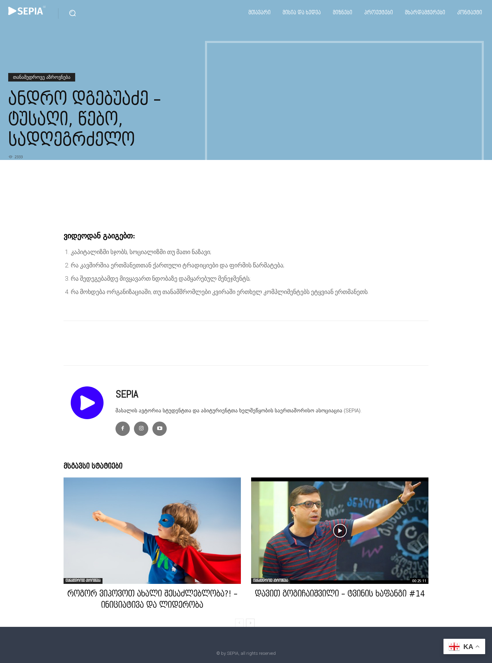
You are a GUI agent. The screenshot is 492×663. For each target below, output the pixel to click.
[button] (72, 13)
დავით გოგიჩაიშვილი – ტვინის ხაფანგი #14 (340, 594)
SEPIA (126, 394)
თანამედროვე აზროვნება (41, 77)
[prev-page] (239, 623)
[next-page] (250, 623)
